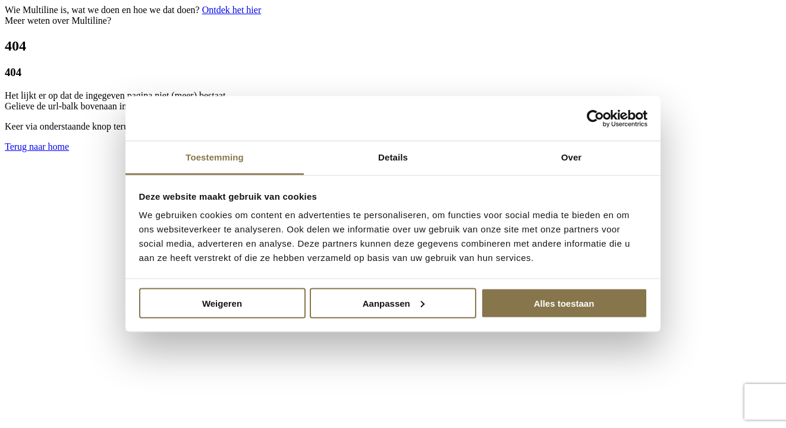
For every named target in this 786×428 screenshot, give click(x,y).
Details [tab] (393, 157)
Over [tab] (571, 157)
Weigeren (222, 303)
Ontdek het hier (232, 10)
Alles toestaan (564, 303)
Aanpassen (394, 303)
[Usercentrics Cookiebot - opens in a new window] (595, 118)
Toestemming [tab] (215, 157)
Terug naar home (37, 146)
